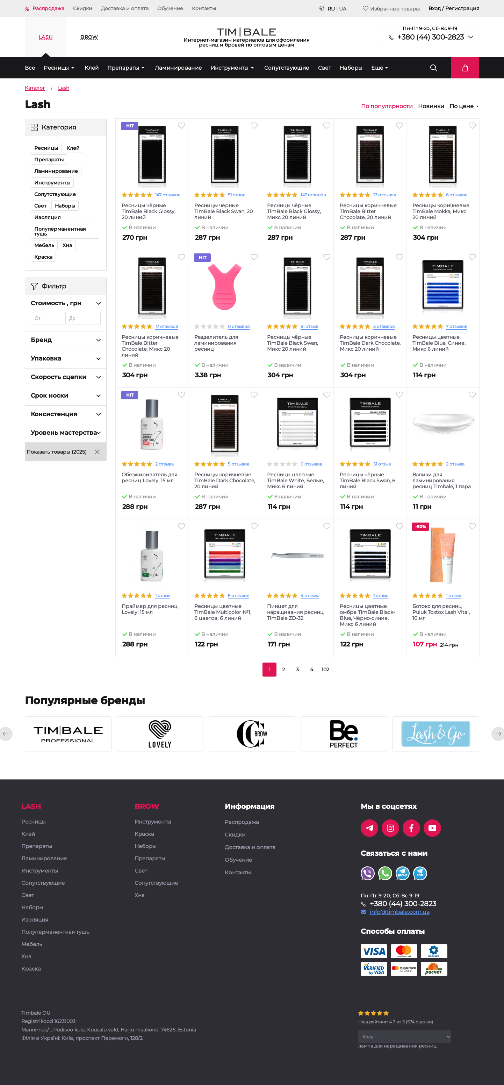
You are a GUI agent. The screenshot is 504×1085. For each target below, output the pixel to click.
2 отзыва (164, 464)
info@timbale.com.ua (400, 912)
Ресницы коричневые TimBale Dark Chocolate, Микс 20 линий (370, 343)
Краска (43, 257)
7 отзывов (456, 326)
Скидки (82, 8)
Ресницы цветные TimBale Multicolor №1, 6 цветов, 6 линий (222, 612)
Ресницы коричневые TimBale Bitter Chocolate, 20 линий (368, 211)
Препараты (123, 67)
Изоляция (47, 217)
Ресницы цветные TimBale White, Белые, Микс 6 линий (295, 481)
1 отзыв (162, 595)
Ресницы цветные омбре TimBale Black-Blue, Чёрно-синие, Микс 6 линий (367, 615)
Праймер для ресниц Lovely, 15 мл (150, 609)
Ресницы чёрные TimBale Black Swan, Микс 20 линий (292, 343)
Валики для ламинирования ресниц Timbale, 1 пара (441, 481)
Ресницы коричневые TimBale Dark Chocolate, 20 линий (224, 481)
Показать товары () (57, 452)
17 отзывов (384, 194)
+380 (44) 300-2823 (430, 37)
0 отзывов (239, 326)
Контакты (204, 8)
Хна (67, 245)
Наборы (351, 67)
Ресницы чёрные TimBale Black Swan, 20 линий (223, 211)
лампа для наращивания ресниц (397, 1046)
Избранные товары (391, 8)
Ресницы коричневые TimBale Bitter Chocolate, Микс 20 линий (150, 346)
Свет (324, 67)
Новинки (431, 106)
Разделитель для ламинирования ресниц (216, 343)
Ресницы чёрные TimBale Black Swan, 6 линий (367, 481)
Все (30, 67)
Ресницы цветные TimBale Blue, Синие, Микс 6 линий (439, 343)
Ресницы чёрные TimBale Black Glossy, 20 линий (148, 211)
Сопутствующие (286, 67)
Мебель (44, 245)
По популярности (387, 106)
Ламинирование (178, 67)
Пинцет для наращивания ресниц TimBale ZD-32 (295, 612)
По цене (461, 106)
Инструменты (230, 67)
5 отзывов (384, 326)
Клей (92, 67)
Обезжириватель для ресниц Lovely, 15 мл (149, 478)
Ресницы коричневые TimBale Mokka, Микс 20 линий (440, 211)
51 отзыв (236, 194)
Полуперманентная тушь (60, 231)
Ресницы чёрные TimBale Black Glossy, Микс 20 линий (294, 211)
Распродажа (48, 8)
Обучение (170, 8)
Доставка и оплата (125, 8)
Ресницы (56, 67)
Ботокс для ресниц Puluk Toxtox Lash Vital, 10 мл (441, 612)
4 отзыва (310, 595)
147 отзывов (167, 194)
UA (342, 9)
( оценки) (395, 1021)
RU (331, 9)
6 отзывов (456, 194)
